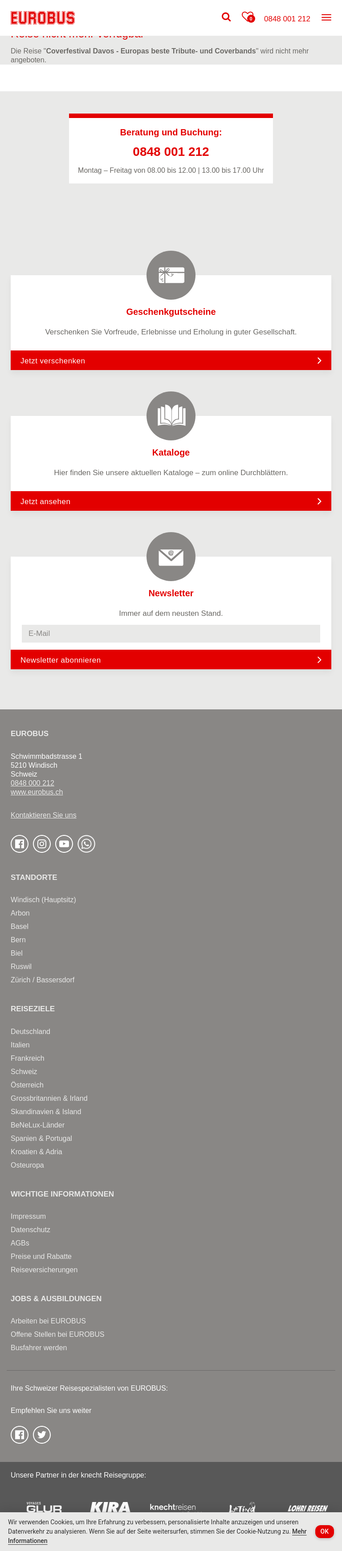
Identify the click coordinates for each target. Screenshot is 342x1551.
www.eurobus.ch (37, 792)
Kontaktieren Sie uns (44, 815)
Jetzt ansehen (171, 501)
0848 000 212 (32, 783)
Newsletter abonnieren (60, 660)
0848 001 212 (287, 19)
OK (325, 1531)
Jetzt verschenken (171, 360)
